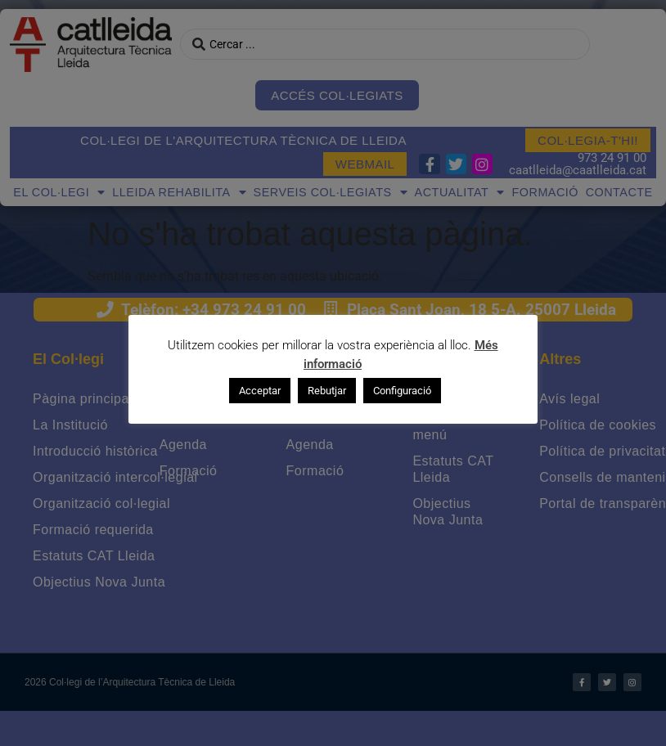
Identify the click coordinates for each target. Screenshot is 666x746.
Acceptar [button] (260, 390)
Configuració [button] (402, 390)
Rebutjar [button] (327, 390)
